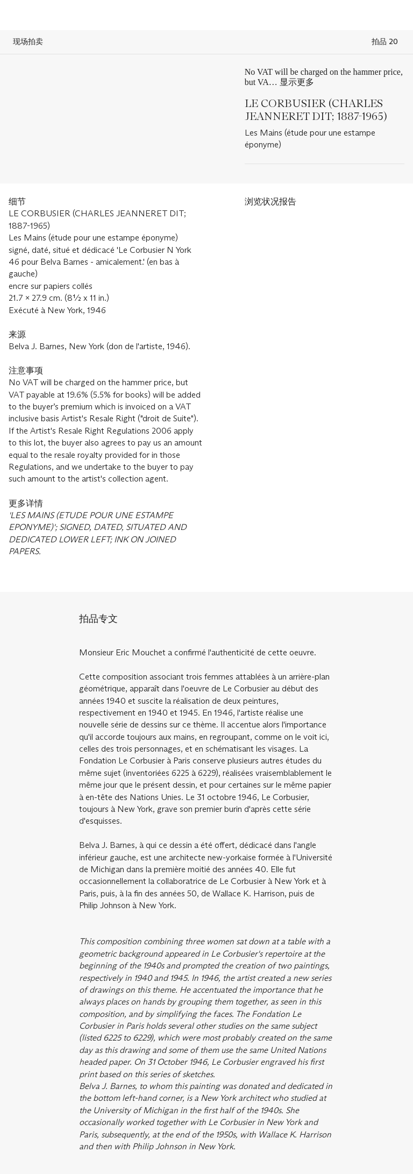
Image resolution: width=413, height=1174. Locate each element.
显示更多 (297, 82)
